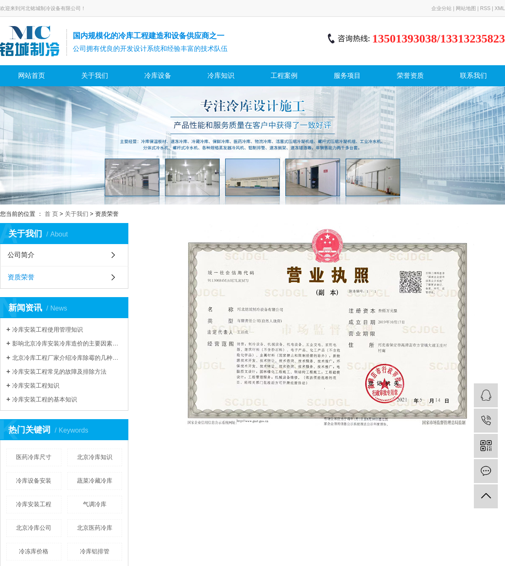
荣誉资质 (410, 75)
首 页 (51, 213)
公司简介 (21, 254)
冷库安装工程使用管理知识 (47, 329)
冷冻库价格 (33, 551)
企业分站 (441, 8)
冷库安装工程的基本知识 (44, 399)
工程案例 (284, 75)
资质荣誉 (21, 277)
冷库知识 (220, 75)
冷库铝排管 (94, 551)
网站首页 (31, 75)
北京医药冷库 (94, 527)
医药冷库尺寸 (33, 457)
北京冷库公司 (33, 527)
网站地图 (466, 8)
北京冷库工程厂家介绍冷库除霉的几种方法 (67, 357)
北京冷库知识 (94, 457)
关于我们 (94, 75)
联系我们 (473, 75)
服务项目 (347, 75)
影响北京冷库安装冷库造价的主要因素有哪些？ (67, 343)
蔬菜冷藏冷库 (94, 480)
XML (499, 8)
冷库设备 (157, 75)
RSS (485, 8)
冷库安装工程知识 (35, 385)
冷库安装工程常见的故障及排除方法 (59, 371)
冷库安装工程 (33, 504)
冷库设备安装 (33, 480)
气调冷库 (94, 504)
